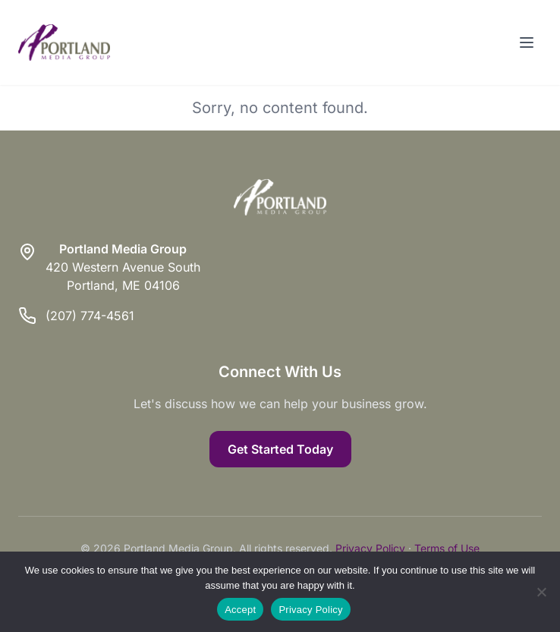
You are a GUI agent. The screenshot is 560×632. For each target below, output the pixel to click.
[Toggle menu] (526, 42)
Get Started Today (280, 449)
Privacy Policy (370, 548)
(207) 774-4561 (90, 315)
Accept (240, 609)
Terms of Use (447, 548)
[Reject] (541, 591)
